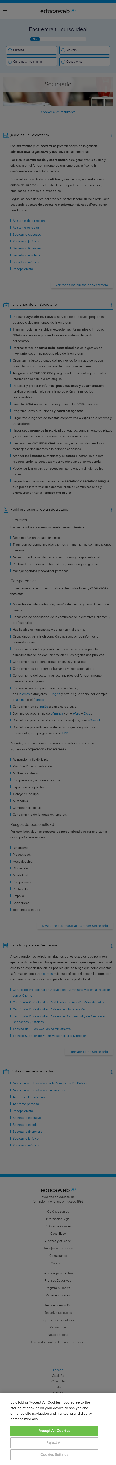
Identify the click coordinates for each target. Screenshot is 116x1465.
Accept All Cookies (54, 1431)
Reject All (54, 1443)
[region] (58, 1429)
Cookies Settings (54, 1455)
